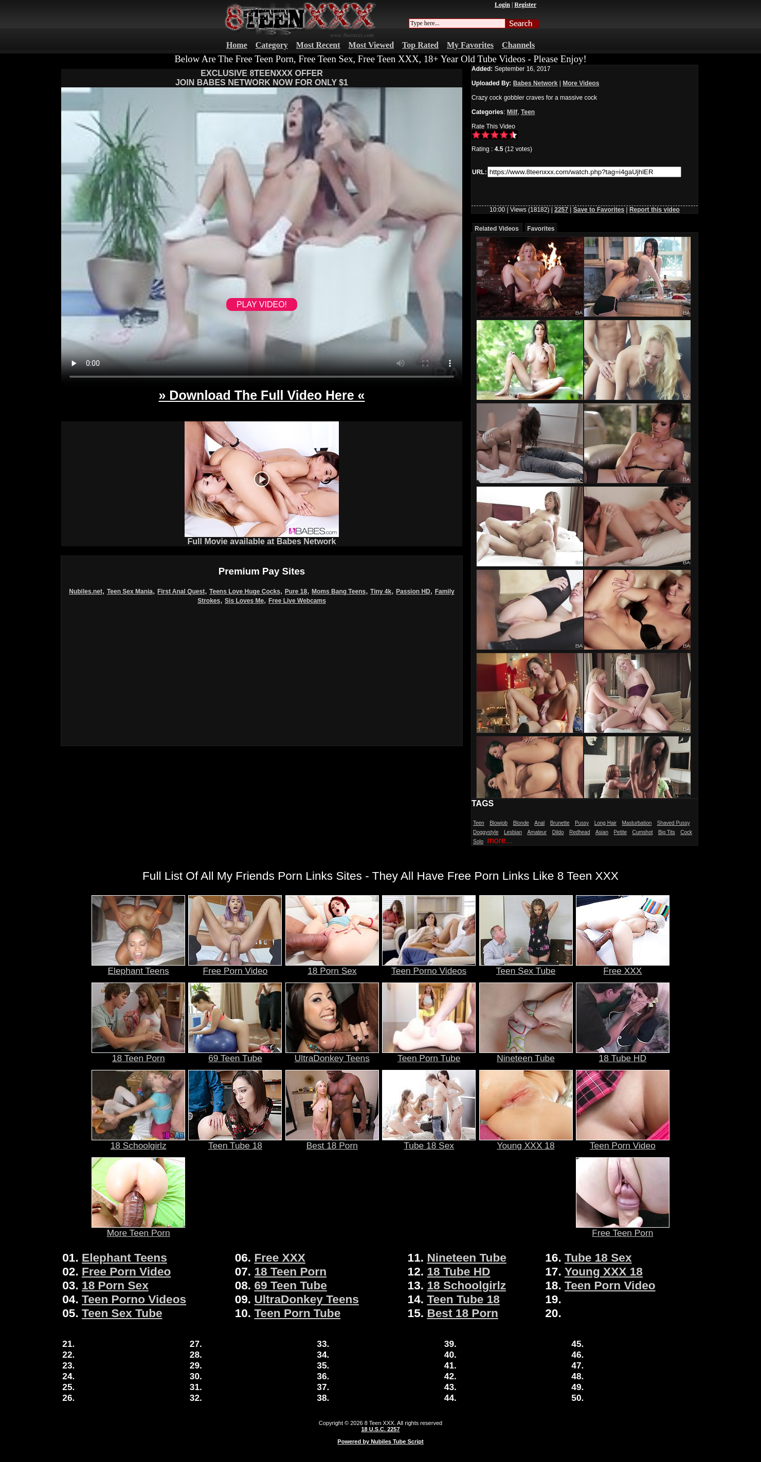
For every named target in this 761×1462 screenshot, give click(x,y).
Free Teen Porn (622, 1228)
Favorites (540, 228)
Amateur (537, 832)
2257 (561, 209)
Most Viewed (371, 45)
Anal (539, 823)
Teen (528, 112)
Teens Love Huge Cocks (244, 591)
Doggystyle (485, 832)
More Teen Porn (138, 1228)
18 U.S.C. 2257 (380, 1429)
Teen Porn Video (622, 1141)
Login (502, 4)
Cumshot (642, 832)
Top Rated (420, 45)
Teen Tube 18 (235, 1141)
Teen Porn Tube (429, 1054)
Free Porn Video (235, 966)
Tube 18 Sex (429, 1141)
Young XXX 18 (526, 1141)
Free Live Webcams (297, 600)
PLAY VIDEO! (262, 304)
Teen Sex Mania (130, 591)
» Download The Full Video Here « (261, 395)
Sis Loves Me (244, 600)
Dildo (558, 832)
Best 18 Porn (332, 1141)
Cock (686, 832)
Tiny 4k (380, 591)
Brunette (560, 823)
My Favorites (470, 45)
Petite (620, 832)
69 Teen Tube (235, 1054)
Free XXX (622, 966)
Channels (518, 45)
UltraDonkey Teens (332, 1054)
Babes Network (535, 83)
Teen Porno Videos (429, 966)
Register (525, 4)
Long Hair (605, 823)
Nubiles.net (85, 591)
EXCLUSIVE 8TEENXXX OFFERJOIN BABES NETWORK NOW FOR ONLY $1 (261, 78)
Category (272, 45)
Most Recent (318, 45)
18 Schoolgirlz (138, 1141)
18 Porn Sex (332, 966)
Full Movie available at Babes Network (262, 538)
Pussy (582, 823)
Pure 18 (296, 591)
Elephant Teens (138, 966)
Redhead (579, 832)
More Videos (581, 83)
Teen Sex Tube (526, 966)
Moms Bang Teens (339, 591)
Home (236, 45)
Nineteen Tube (526, 1054)
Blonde (521, 823)
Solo (478, 841)
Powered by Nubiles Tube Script (380, 1441)
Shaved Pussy (673, 823)
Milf (512, 112)
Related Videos (497, 228)
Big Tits (666, 832)
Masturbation (636, 823)
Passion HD (413, 591)
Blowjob (499, 823)
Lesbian (513, 832)
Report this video (654, 209)
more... (500, 840)
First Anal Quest (181, 591)
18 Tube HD (622, 1054)
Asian (601, 832)
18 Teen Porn (138, 1054)
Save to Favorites (598, 209)
